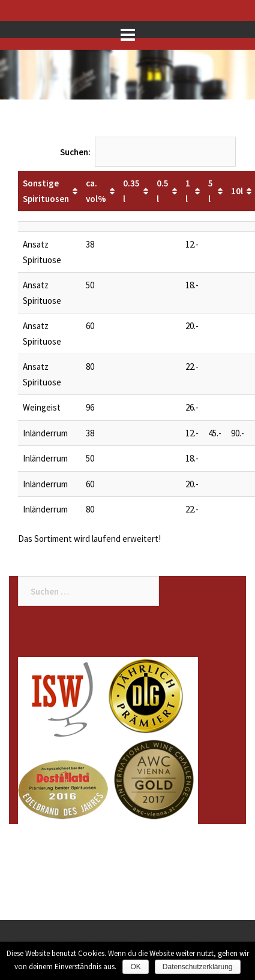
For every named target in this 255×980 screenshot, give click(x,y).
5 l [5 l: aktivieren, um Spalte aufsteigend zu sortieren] (210, 190)
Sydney (181, 939)
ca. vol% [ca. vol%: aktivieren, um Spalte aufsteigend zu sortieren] (96, 190)
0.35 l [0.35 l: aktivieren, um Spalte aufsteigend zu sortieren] (131, 190)
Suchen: (148, 152)
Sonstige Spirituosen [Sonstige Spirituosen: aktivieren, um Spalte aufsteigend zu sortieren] (46, 190)
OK (135, 967)
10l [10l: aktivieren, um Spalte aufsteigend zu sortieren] (237, 191)
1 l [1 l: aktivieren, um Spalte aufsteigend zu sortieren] (187, 190)
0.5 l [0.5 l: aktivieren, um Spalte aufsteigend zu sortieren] (163, 190)
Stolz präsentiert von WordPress (70, 939)
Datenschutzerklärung (198, 967)
